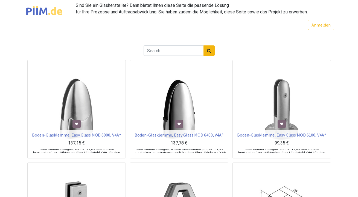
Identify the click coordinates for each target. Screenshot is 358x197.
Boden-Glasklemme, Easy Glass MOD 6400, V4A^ (179, 143)
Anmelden (317, 25)
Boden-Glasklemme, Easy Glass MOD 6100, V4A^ (281, 143)
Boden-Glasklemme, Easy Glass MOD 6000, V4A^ (76, 143)
